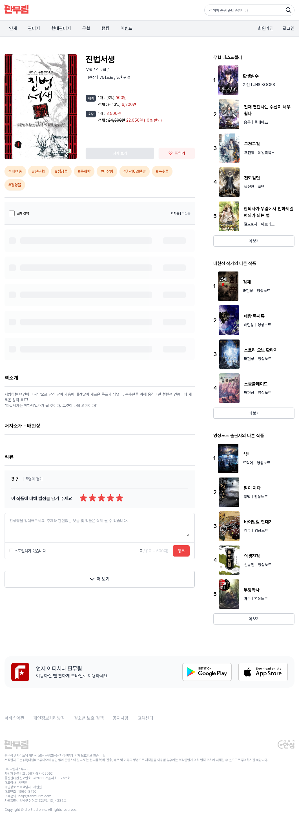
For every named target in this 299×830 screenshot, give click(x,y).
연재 (13, 28)
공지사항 (121, 718)
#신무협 (38, 171)
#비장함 (107, 171)
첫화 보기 (120, 153)
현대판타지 (61, 28)
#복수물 (162, 171)
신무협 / (102, 69)
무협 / (91, 69)
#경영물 (14, 185)
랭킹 (105, 28)
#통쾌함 (84, 171)
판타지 (34, 28)
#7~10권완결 (134, 171)
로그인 (288, 28)
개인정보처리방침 (49, 718)
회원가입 (266, 28)
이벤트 (126, 28)
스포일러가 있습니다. (28, 551)
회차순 (175, 213)
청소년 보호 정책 (89, 718)
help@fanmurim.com (34, 796)
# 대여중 (15, 171)
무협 (86, 28)
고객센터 (145, 718)
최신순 (186, 213)
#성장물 (61, 171)
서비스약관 (14, 718)
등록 (181, 551)
